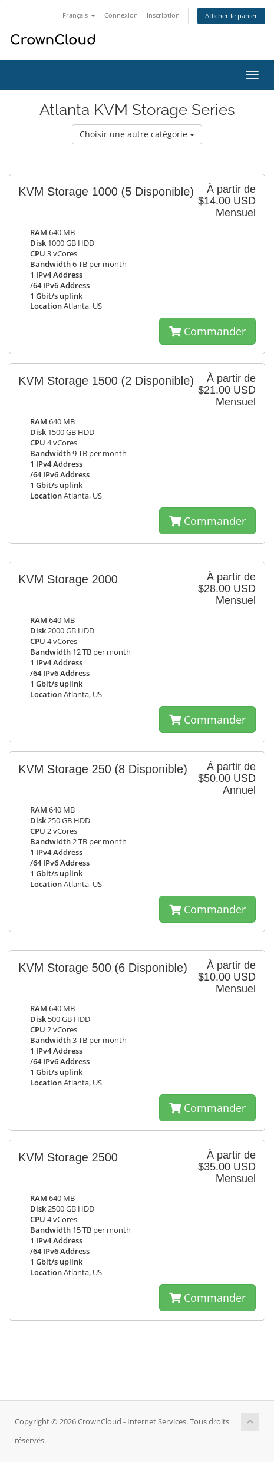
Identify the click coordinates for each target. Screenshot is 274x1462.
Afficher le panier (231, 15)
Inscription (163, 15)
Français (78, 15)
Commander (207, 331)
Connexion (121, 15)
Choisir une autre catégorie (137, 134)
